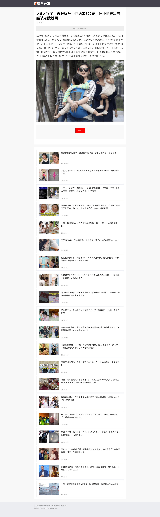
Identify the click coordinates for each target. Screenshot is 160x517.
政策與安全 (44, 508)
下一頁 (80, 130)
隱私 (52, 508)
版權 (56, 508)
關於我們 (37, 508)
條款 (49, 508)
